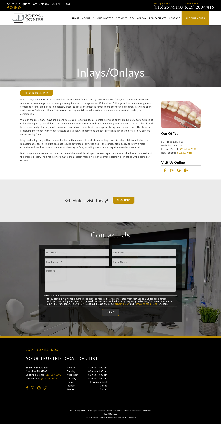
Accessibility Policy (114, 411)
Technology (138, 18)
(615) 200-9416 (199, 7)
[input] (77, 252)
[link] (8, 7)
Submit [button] (110, 312)
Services (121, 18)
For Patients (157, 18)
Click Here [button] (123, 200)
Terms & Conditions (143, 411)
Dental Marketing (110, 414)
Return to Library (36, 93)
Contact (174, 18)
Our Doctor (105, 18)
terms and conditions (146, 304)
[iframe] (161, 369)
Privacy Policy (128, 411)
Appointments (195, 18)
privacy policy (122, 304)
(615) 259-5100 (168, 7)
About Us (88, 18)
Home (75, 18)
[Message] (110, 280)
